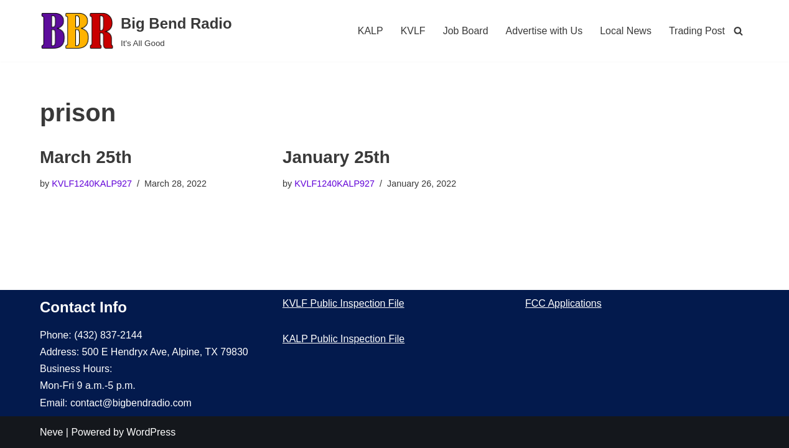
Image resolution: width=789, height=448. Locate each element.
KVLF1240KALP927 (92, 184)
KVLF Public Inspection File (343, 303)
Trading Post (697, 31)
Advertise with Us (544, 31)
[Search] (738, 30)
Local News (625, 31)
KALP (370, 31)
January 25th (336, 157)
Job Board (465, 31)
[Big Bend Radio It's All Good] (136, 30)
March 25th (86, 157)
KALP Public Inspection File (343, 339)
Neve (51, 432)
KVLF (413, 31)
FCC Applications (563, 303)
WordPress (150, 432)
